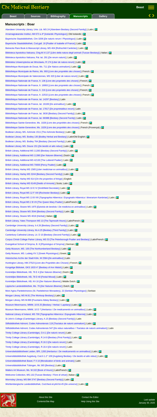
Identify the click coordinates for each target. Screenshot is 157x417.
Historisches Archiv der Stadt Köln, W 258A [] (34, 258)
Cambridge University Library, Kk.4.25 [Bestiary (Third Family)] (36, 230)
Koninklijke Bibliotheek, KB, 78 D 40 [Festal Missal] (30, 277)
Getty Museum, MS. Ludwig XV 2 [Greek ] (32, 253)
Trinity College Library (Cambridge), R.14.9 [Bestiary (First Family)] (38, 337)
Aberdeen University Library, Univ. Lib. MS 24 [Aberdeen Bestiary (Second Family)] (46, 29)
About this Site (45, 397)
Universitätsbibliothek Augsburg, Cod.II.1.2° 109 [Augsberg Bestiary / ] (51, 356)
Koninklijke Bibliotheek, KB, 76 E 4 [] (33, 272)
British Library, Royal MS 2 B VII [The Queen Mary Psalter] (34, 202)
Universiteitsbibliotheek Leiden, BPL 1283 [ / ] (48, 351)
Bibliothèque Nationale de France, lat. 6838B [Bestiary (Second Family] (40, 118)
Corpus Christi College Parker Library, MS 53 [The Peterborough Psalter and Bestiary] (47, 239)
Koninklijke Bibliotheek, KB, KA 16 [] (33, 281)
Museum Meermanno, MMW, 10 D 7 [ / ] (45, 309)
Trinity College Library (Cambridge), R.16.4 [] (35, 347)
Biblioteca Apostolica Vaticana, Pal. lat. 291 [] (35, 57)
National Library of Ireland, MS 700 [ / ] (45, 314)
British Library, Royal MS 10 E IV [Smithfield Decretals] (32, 188)
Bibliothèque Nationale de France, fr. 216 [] (42, 90)
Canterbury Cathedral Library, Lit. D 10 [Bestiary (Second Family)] (37, 235)
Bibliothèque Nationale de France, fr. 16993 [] (43, 85)
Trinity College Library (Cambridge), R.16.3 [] (35, 342)
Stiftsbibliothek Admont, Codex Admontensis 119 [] (45, 323)
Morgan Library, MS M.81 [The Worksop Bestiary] (29, 295)
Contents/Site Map (45, 401)
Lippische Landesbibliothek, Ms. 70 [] (33, 286)
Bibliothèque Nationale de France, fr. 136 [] (42, 81)
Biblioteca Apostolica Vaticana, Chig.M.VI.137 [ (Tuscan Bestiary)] (52, 53)
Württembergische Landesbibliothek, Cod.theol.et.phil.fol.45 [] (41, 384)
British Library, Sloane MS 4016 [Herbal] (25, 216)
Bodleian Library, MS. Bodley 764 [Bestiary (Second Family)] (35, 141)
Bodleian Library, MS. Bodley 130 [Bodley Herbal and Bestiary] (36, 137)
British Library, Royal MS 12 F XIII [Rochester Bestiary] (32, 193)
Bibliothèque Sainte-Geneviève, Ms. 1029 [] (42, 127)
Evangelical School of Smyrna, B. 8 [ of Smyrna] (35, 244)
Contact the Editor (90, 397)
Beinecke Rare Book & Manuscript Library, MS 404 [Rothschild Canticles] (41, 48)
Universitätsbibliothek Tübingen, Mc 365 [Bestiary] (30, 365)
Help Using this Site (90, 401)
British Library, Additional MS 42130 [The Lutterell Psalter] (33, 160)
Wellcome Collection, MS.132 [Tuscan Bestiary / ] (36, 375)
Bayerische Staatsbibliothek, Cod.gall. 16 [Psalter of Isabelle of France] (40, 43)
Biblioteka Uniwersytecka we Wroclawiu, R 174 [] (40, 62)
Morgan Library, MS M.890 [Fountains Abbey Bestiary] (32, 300)
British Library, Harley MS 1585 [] (36, 169)
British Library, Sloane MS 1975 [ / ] (45, 207)
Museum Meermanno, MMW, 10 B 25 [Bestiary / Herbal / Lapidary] (38, 305)
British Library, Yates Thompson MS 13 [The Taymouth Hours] (35, 221)
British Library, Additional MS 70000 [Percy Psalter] (30, 165)
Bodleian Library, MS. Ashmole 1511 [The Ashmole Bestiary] (35, 132)
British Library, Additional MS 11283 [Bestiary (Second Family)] (36, 151)
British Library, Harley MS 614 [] (34, 179)
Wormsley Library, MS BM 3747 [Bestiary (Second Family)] (34, 379)
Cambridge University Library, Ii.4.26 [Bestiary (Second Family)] (36, 225)
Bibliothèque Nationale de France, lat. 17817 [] (40, 109)
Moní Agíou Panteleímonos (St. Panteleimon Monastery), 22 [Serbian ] (46, 291)
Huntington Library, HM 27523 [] (37, 263)
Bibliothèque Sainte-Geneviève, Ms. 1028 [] (42, 123)
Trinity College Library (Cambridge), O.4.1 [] (35, 333)
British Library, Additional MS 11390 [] (34, 155)
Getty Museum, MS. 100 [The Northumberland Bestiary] (33, 249)
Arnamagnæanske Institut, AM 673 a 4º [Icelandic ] (36, 34)
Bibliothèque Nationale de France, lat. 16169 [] (35, 104)
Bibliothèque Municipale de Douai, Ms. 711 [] (37, 67)
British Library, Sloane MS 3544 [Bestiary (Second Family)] (34, 211)
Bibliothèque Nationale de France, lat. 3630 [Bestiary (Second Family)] (40, 113)
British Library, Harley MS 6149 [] (30, 183)
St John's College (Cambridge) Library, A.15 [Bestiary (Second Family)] (40, 319)
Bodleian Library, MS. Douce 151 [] (34, 146)
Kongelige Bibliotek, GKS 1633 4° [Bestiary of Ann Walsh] (33, 267)
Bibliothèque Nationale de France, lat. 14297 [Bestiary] (32, 99)
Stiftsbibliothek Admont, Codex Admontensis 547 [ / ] (56, 328)
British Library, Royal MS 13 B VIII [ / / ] (56, 197)
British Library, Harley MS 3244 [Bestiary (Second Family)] (34, 174)
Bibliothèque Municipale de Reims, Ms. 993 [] (43, 71)
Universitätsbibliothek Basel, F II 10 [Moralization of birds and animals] (40, 361)
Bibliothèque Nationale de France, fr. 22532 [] (43, 95)
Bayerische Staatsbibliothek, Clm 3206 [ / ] (40, 39)
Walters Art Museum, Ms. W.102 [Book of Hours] (29, 370)
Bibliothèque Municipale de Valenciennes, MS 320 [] (41, 76)
